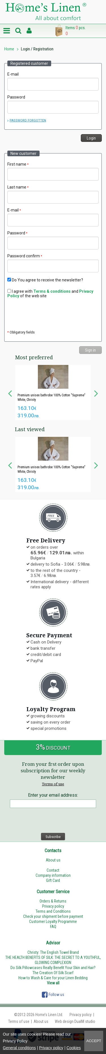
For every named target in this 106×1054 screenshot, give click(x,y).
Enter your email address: (53, 795)
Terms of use (53, 783)
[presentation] (50, 315)
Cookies (73, 1048)
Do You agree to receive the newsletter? (45, 280)
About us (53, 860)
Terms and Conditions (53, 911)
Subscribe (53, 837)
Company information (53, 875)
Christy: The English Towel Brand (53, 952)
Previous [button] (10, 393)
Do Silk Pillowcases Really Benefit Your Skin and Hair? (53, 967)
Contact (53, 870)
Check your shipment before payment (53, 916)
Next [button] (96, 393)
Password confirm (24, 256)
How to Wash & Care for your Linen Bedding (53, 978)
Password (16, 97)
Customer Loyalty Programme (53, 921)
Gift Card (53, 880)
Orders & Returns (53, 901)
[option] (53, 392)
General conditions (19, 1048)
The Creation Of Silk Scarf (53, 972)
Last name (18, 187)
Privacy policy (51, 1048)
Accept (93, 1041)
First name (18, 164)
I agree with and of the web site (50, 293)
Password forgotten (28, 120)
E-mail (13, 74)
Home (9, 49)
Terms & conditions (52, 291)
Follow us (53, 994)
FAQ (53, 926)
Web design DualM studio (75, 1021)
